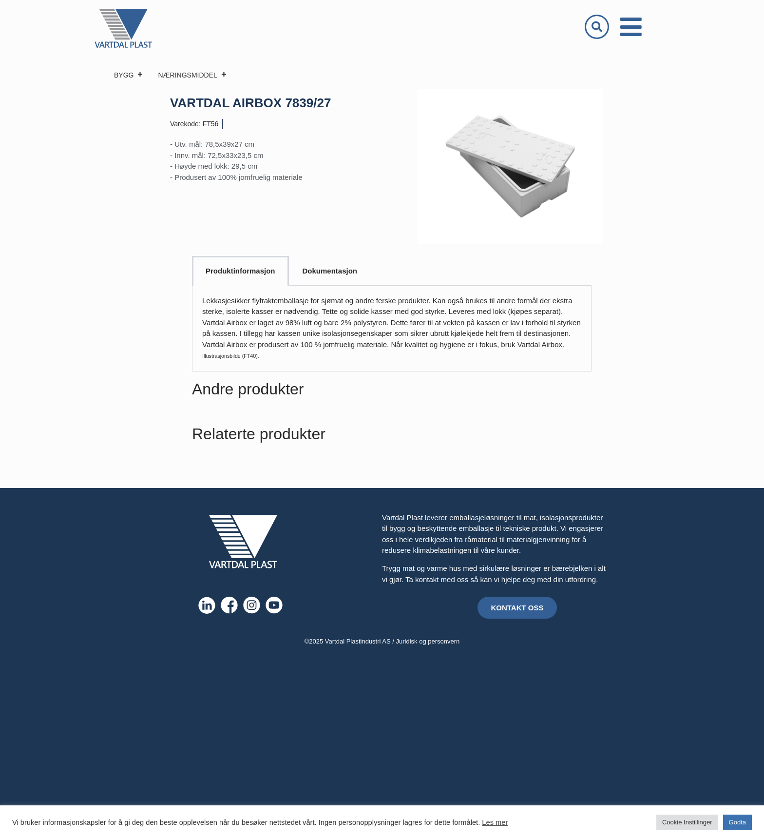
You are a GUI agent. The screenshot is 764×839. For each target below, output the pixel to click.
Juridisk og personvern (428, 641)
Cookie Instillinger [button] (687, 822)
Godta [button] (737, 822)
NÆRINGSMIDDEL (192, 75)
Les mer (495, 822)
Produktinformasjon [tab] (240, 271)
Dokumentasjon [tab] (330, 271)
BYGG (128, 75)
